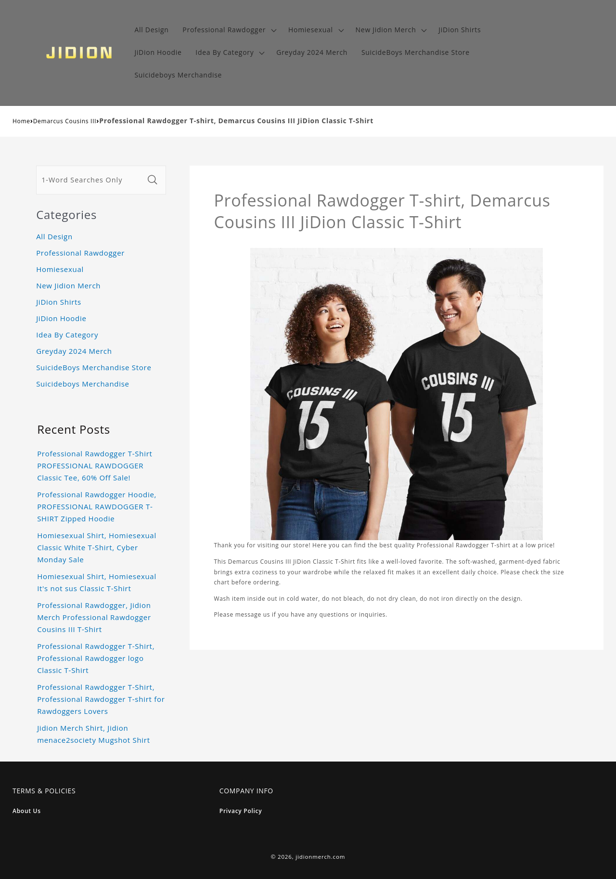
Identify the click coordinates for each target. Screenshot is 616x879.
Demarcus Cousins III (65, 121)
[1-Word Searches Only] (90, 180)
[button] (229, 30)
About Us (27, 811)
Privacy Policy (240, 811)
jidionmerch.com (320, 856)
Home (21, 121)
